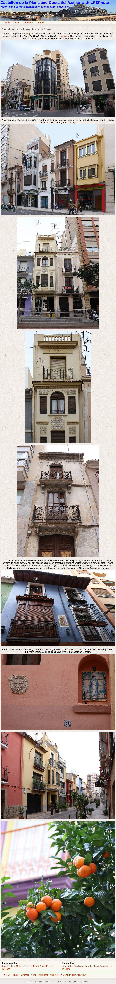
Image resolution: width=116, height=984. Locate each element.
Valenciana (44, 975)
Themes (40, 22)
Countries (28, 22)
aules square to (29, 33)
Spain (34, 975)
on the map (62, 36)
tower (85, 975)
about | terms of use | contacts (78, 982)
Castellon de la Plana (72, 975)
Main (7, 22)
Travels (16, 22)
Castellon (54, 975)
